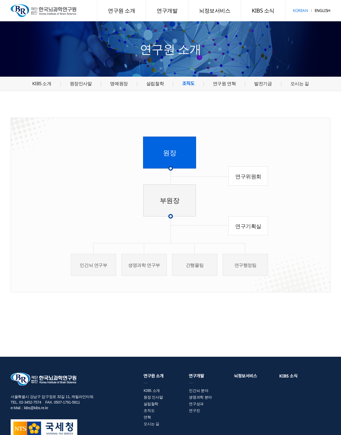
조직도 (188, 83)
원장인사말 (81, 83)
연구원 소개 (121, 10)
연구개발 (167, 10)
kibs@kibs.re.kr (36, 408)
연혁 (147, 417)
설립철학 (155, 83)
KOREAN (300, 10)
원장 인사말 (153, 397)
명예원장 (119, 83)
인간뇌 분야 (198, 390)
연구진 (194, 410)
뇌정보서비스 (214, 10)
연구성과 (196, 403)
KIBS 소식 (263, 10)
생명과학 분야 (200, 397)
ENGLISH (322, 10)
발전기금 (263, 83)
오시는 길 (299, 83)
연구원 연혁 (224, 83)
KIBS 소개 (41, 83)
